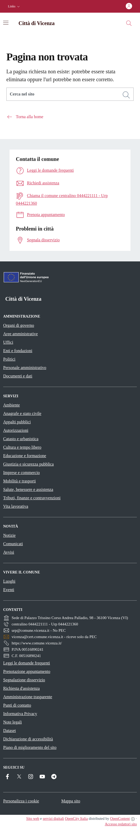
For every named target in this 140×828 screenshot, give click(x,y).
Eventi (8, 589)
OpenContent (120, 819)
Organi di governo (18, 325)
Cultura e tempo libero (22, 447)
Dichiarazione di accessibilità (28, 739)
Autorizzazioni (15, 430)
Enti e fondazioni (17, 350)
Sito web (32, 819)
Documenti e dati (17, 376)
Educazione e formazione (24, 455)
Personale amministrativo (24, 367)
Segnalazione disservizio (24, 680)
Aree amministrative (20, 334)
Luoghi (9, 581)
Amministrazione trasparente (27, 697)
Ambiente (11, 405)
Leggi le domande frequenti (26, 663)
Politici (9, 359)
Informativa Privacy (20, 713)
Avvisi (8, 552)
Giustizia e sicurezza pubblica (28, 464)
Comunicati (13, 544)
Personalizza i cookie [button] (21, 801)
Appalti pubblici (17, 422)
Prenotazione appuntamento (26, 671)
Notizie (9, 535)
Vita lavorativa (15, 506)
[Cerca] (126, 95)
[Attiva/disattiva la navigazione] (6, 23)
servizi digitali (53, 819)
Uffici (8, 342)
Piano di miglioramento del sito (30, 747)
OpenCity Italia (76, 819)
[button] (14, 6)
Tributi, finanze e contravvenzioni (31, 498)
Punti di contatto (17, 705)
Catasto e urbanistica (20, 439)
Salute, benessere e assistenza (28, 489)
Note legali (12, 722)
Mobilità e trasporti (19, 481)
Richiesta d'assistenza (21, 688)
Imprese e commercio (21, 472)
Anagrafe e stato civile (22, 413)
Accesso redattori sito (121, 824)
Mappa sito (70, 801)
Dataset (9, 730)
